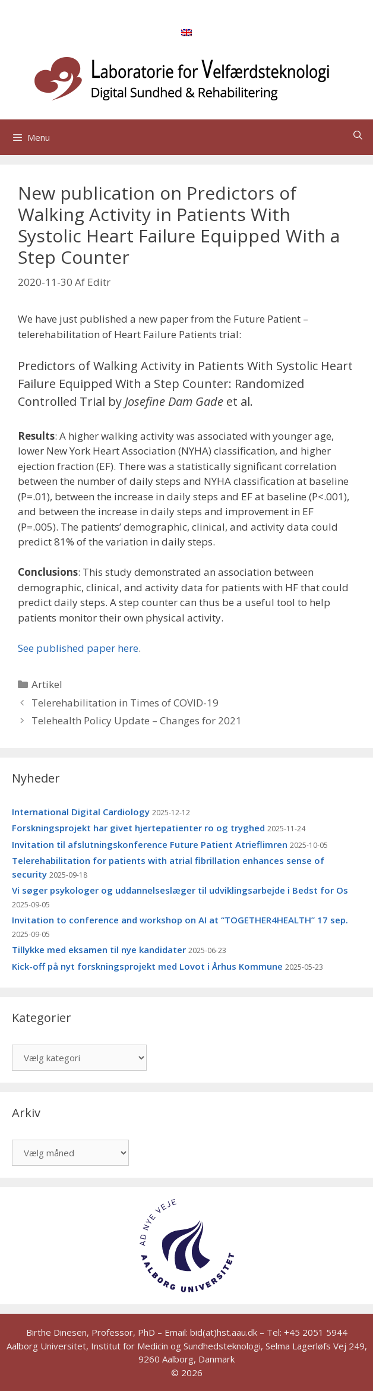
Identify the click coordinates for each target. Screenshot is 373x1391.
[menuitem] (186, 32)
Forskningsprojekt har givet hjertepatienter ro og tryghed (138, 828)
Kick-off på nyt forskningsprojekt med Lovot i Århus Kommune (147, 966)
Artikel (46, 684)
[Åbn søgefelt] (358, 134)
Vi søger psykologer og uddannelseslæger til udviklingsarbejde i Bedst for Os (180, 890)
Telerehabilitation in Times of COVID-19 (125, 702)
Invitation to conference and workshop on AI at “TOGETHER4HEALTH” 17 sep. (180, 920)
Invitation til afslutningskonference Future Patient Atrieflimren (149, 844)
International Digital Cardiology (81, 812)
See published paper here (78, 648)
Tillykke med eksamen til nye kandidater (99, 949)
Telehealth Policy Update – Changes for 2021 (136, 720)
